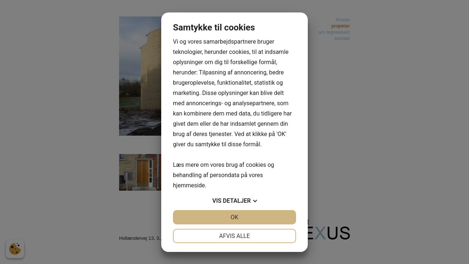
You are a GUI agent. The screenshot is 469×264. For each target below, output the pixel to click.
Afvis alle (234, 235)
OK (234, 217)
